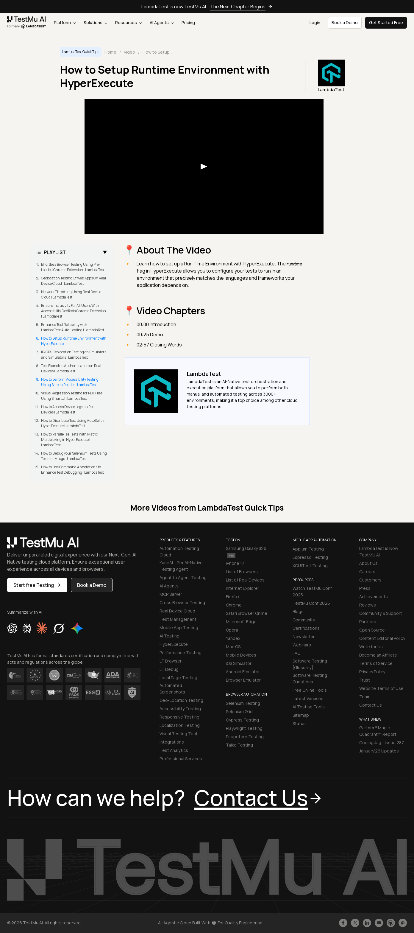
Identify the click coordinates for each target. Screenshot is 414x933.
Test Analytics (174, 750)
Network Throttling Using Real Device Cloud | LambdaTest (71, 294)
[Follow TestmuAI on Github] (391, 923)
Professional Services (181, 758)
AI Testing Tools (309, 707)
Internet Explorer (242, 588)
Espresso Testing (310, 557)
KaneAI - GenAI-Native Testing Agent (181, 566)
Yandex (233, 638)
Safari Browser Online (246, 613)
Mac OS (233, 646)
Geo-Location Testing (181, 700)
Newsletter (304, 636)
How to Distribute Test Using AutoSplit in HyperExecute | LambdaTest (73, 423)
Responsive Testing (179, 717)
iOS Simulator (238, 663)
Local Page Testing (178, 677)
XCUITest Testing (310, 565)
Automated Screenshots (172, 688)
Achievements (373, 596)
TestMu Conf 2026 (311, 603)
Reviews (367, 605)
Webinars (302, 645)
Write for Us (371, 646)
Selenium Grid (239, 711)
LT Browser (171, 661)
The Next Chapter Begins (241, 6)
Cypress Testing (242, 720)
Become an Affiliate (378, 655)
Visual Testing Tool (178, 733)
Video (129, 52)
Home (110, 52)
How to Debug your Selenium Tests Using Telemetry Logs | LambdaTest (74, 456)
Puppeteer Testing (245, 736)
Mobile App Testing (179, 627)
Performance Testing (180, 652)
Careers (367, 571)
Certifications (306, 628)
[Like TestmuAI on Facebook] (343, 923)
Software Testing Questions (310, 678)
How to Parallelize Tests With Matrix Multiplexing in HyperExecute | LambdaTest (69, 439)
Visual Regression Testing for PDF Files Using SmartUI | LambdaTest (71, 396)
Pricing (188, 22)
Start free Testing (37, 585)
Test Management (178, 619)
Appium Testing (308, 549)
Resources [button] (128, 22)
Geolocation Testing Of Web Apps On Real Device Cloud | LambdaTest (73, 281)
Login (315, 22)
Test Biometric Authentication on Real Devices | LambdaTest (71, 368)
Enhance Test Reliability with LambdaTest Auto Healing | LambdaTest (72, 327)
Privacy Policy (372, 671)
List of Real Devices (245, 580)
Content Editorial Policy (382, 638)
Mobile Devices (241, 655)
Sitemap (301, 715)
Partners (367, 621)
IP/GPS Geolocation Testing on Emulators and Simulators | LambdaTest (73, 354)
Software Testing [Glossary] (310, 664)
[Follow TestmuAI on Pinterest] (403, 923)
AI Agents (162, 22)
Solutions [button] (95, 22)
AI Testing (169, 636)
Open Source (372, 630)
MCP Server (171, 594)
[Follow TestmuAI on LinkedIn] (367, 923)
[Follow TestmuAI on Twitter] (355, 923)
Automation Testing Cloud (179, 551)
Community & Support (380, 613)
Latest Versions (308, 698)
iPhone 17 (235, 563)
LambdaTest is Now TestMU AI (378, 551)
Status (299, 723)
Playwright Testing (244, 728)
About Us (368, 563)
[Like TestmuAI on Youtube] (379, 923)
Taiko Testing (239, 745)
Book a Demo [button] (345, 22)
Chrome (234, 605)
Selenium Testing (243, 703)
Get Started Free (386, 22)
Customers (370, 580)
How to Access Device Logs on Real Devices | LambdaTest (68, 409)
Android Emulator (243, 671)
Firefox (232, 596)
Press (365, 588)
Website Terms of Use (381, 688)
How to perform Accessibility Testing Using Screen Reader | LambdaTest (70, 382)
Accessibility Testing (180, 708)
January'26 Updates (379, 751)
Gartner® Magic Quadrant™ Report (377, 731)
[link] (26, 22)
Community (304, 620)
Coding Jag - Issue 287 (381, 742)
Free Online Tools (310, 690)
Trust (364, 680)
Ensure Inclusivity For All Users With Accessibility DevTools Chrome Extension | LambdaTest (73, 311)
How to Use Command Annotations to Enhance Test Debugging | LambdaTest (72, 469)
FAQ (296, 653)
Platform (65, 22)
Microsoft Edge (241, 621)
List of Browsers (242, 571)
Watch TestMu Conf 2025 (312, 591)
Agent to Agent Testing (183, 577)
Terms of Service (376, 663)
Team (365, 696)
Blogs (298, 611)
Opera (232, 630)
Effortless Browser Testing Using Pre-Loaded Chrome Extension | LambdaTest (73, 267)
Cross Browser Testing (182, 602)
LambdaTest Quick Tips (80, 51)
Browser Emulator (243, 680)
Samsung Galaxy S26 (246, 551)
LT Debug (169, 669)
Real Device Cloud (177, 611)
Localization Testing (180, 725)
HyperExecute (174, 644)
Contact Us (370, 705)
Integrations (172, 742)
